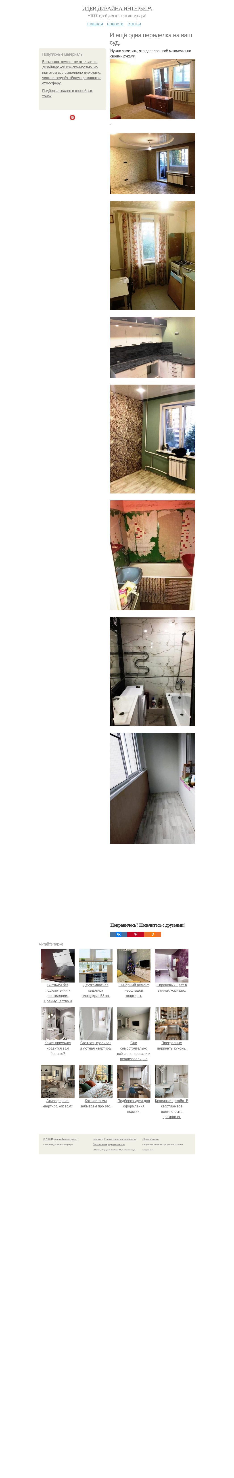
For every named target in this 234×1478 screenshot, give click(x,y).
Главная (95, 23)
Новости (115, 23)
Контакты (97, 1139)
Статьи (134, 23)
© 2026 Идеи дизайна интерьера (60, 1139)
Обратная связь (150, 1139)
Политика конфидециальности (109, 1144)
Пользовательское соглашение (120, 1139)
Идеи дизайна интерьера (117, 8)
